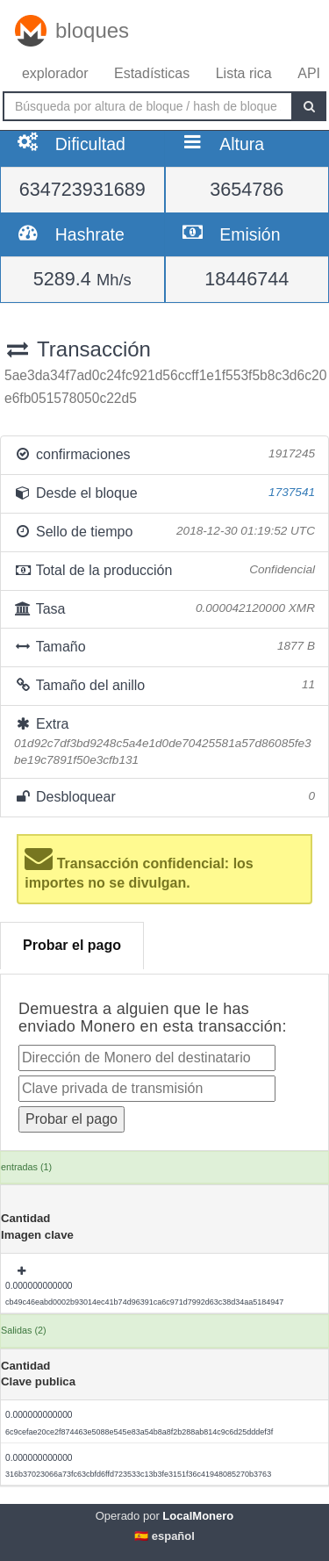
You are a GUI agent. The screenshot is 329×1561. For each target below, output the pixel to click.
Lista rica (244, 73)
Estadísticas (152, 73)
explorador (55, 73)
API (308, 73)
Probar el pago (72, 945)
